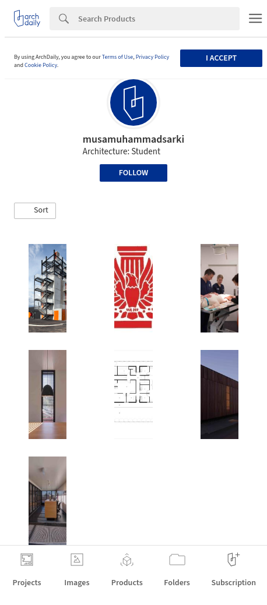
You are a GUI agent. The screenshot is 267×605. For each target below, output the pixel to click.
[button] (35, 211)
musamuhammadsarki (133, 139)
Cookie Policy (40, 65)
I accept (221, 58)
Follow (134, 173)
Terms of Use (118, 57)
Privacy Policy (153, 57)
